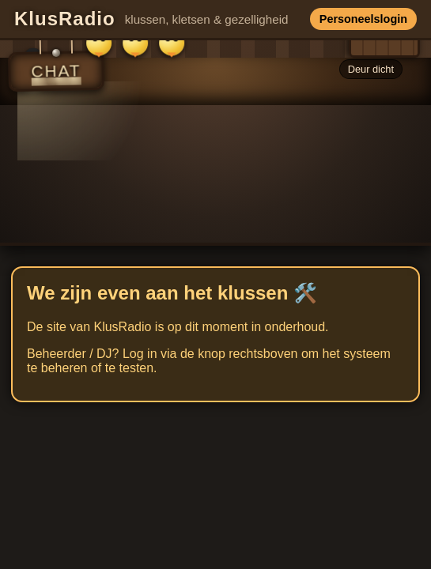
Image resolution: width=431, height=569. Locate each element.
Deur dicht (371, 69)
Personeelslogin (363, 19)
